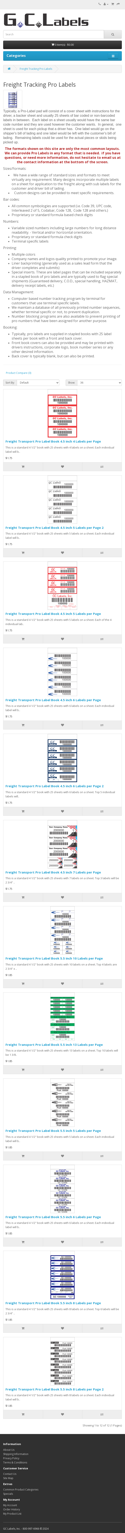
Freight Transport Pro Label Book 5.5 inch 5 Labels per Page (53, 1130)
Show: (71, 382)
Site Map (8, 1478)
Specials (8, 1494)
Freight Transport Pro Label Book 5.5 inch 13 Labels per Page (54, 1044)
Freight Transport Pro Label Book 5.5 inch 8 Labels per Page (53, 1303)
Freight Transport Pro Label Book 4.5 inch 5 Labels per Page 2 (55, 527)
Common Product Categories (20, 1489)
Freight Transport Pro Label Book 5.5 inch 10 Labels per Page (54, 958)
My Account (10, 1505)
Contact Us (9, 1474)
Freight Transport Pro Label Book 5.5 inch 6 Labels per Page (53, 1217)
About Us (8, 1450)
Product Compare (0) (18, 373)
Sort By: (10, 382)
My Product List (12, 1513)
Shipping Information (15, 1454)
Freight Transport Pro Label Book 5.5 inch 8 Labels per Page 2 (55, 1389)
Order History (11, 1509)
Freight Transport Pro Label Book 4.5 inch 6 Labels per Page (53, 700)
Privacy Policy (11, 1458)
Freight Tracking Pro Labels (36, 69)
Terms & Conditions (15, 1462)
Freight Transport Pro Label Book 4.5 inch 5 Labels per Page (53, 614)
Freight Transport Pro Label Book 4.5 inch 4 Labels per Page (53, 441)
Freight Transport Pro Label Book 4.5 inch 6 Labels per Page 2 (55, 786)
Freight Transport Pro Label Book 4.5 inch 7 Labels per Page (53, 872)
